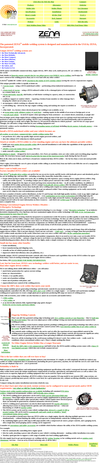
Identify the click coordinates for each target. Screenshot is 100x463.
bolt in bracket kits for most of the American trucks (45, 156)
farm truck (8, 90)
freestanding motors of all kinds (47, 126)
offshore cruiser (25, 112)
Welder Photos (73, 445)
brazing (56, 438)
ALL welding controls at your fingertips (69, 318)
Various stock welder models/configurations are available (21, 391)
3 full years (59, 231)
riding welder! (20, 151)
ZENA (5, 174)
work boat (37, 112)
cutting (50, 438)
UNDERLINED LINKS (91, 34)
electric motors (72, 126)
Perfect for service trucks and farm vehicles (19, 305)
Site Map (15, 445)
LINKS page (65, 200)
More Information (5, 351)
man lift (20, 94)
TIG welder (8, 300)
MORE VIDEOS (92, 75)
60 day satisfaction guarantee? (79, 233)
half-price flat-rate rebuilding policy (17, 359)
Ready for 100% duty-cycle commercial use (28, 346)
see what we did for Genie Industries (29, 388)
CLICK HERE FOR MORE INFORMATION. (28, 260)
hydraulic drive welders (19, 174)
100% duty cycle (39, 291)
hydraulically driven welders (54, 185)
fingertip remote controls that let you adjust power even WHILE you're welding (41, 75)
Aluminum (4, 440)
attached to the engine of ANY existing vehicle (44, 81)
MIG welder (8, 298)
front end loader (10, 94)
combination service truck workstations (60, 196)
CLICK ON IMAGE (6, 344)
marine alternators (61, 404)
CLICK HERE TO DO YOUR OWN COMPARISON (78, 459)
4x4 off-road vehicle (11, 115)
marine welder (26, 408)
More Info (44, 445)
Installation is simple (7, 154)
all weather (4, 134)
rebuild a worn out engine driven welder (17, 149)
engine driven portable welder (25, 144)
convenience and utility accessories (23, 425)
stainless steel (87, 438)
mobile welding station (41, 134)
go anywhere (13, 134)
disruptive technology (77, 210)
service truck (9, 86)
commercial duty (25, 134)
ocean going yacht (11, 112)
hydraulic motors (85, 126)
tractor (17, 90)
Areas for (5, 347)
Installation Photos (93, 445)
